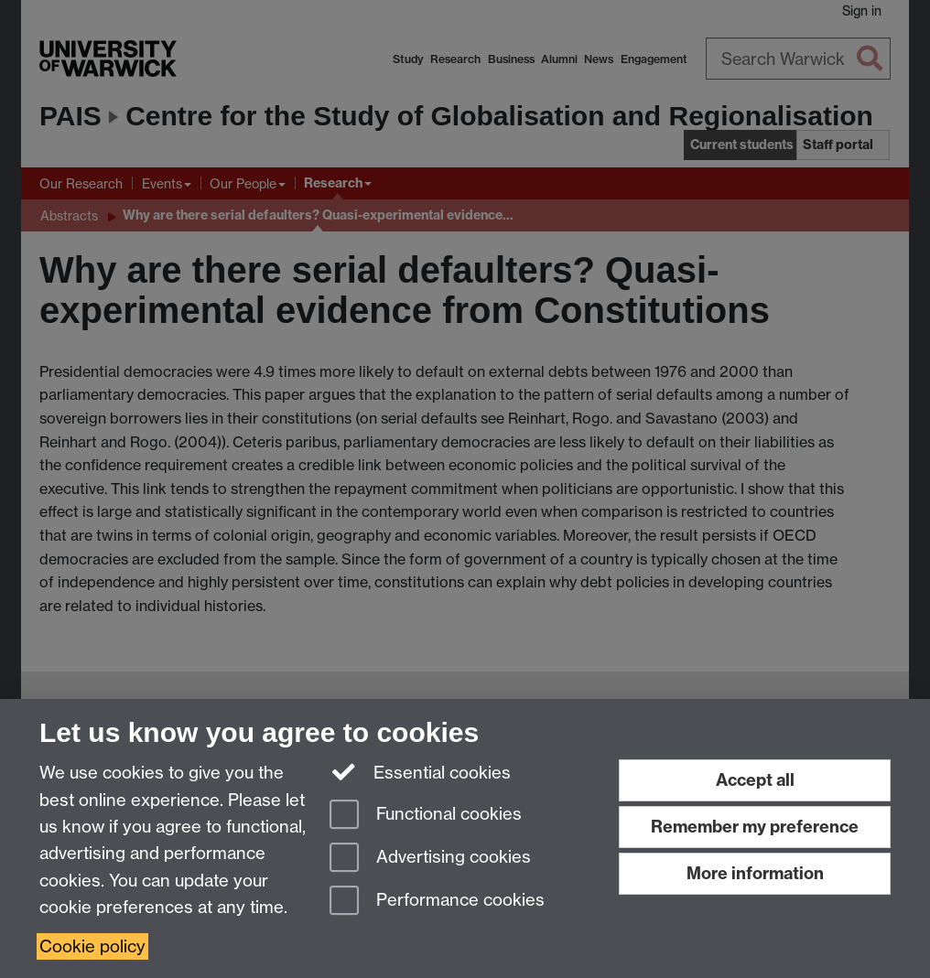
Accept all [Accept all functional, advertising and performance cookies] (755, 779)
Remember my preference (755, 826)
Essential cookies (421, 771)
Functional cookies (426, 816)
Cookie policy (92, 946)
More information (755, 873)
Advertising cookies (430, 859)
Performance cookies (437, 902)
